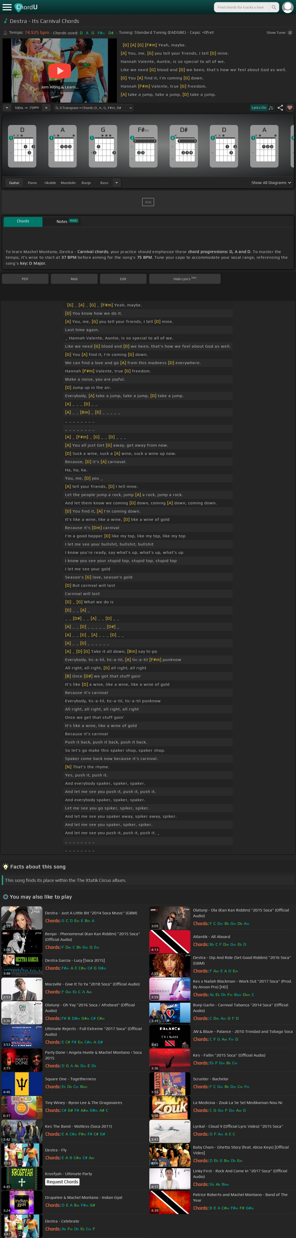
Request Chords (62, 1181)
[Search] (273, 7)
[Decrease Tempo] (7, 107)
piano (32, 183)
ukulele (50, 183)
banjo (86, 183)
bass (104, 183)
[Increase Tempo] (46, 107)
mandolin (68, 183)
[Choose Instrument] (116, 183)
